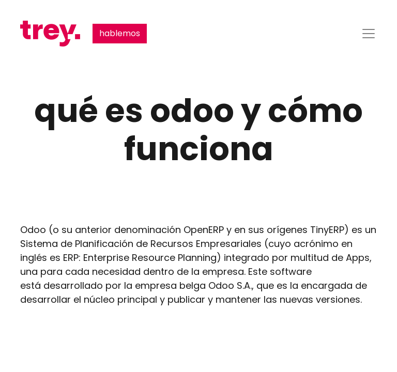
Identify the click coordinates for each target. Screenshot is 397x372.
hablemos (119, 33)
